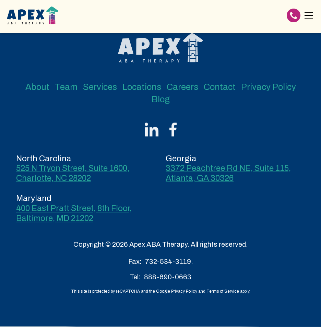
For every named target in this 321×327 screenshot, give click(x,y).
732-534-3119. (169, 261)
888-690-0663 (167, 277)
